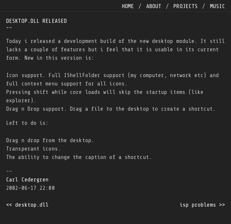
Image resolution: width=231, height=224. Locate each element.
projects (185, 6)
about (154, 6)
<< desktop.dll (27, 205)
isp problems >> (202, 205)
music (217, 6)
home (128, 6)
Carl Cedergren (27, 179)
